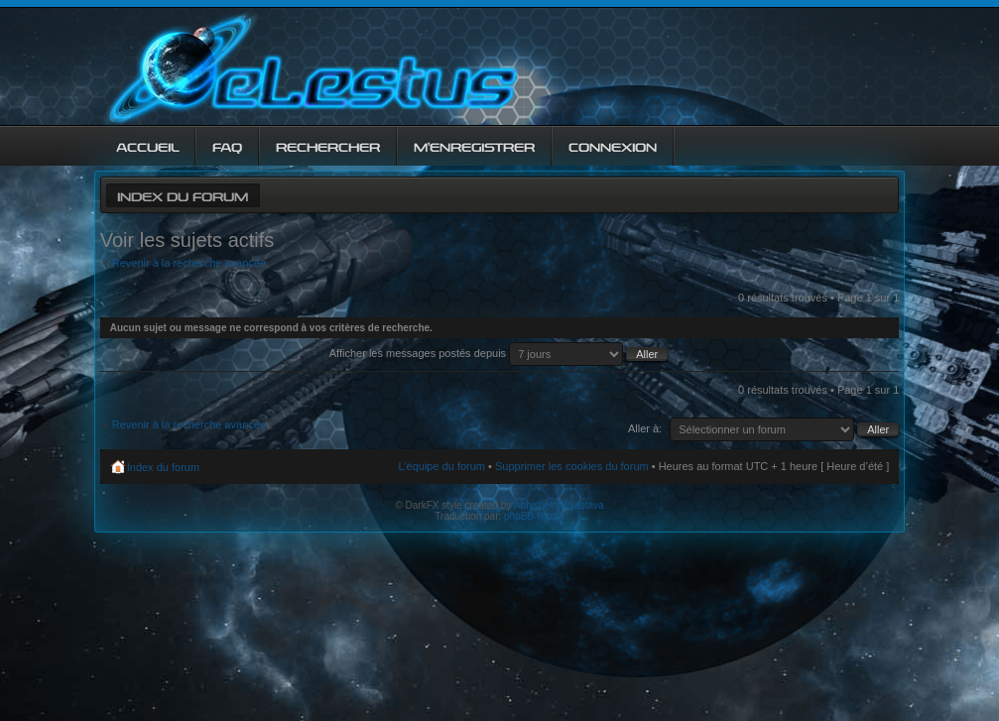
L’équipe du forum (442, 466)
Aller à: (645, 428)
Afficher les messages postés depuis (498, 353)
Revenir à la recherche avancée (189, 263)
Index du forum (182, 194)
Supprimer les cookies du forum (572, 466)
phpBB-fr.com (534, 516)
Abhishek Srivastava (559, 505)
